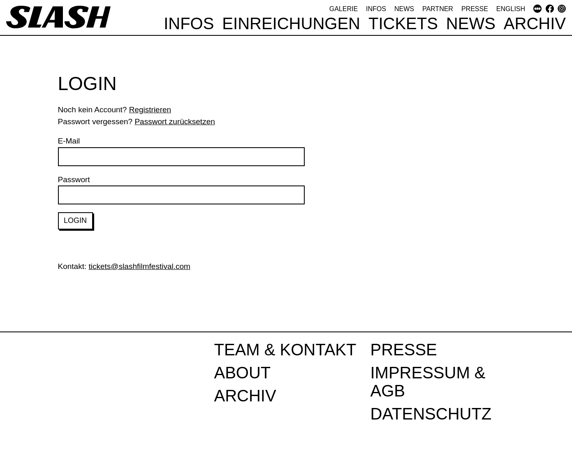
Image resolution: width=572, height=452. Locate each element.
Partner (437, 8)
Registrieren (150, 109)
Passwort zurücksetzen (174, 121)
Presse (474, 8)
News (404, 8)
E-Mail (181, 151)
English (510, 8)
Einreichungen (291, 23)
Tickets (403, 23)
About (242, 373)
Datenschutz (431, 414)
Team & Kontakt (285, 350)
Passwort (181, 190)
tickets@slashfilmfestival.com (139, 266)
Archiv (535, 23)
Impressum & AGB (428, 382)
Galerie (343, 8)
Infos (376, 8)
